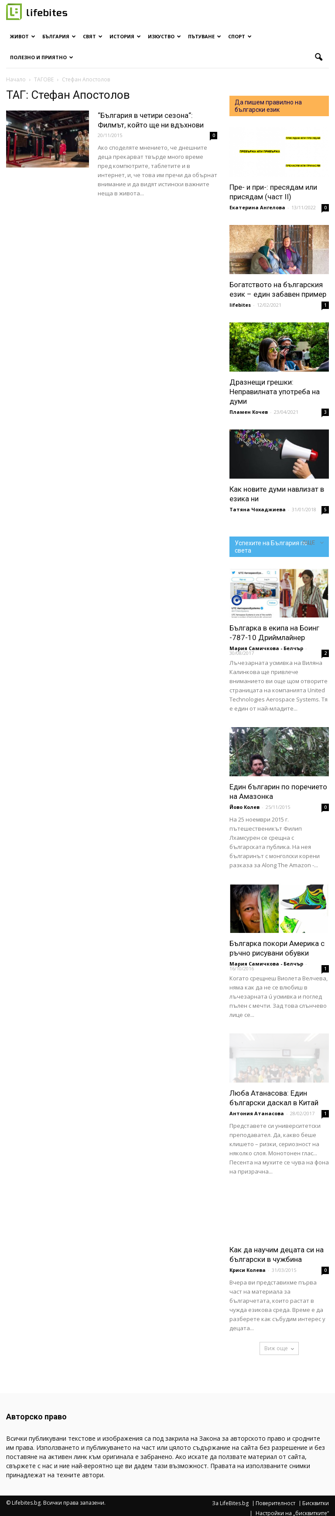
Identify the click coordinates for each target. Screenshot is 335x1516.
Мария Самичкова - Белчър (266, 648)
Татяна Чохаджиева (257, 509)
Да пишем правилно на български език (268, 106)
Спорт (240, 36)
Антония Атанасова (256, 1113)
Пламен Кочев (248, 412)
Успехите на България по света (271, 547)
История (125, 36)
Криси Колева (247, 1270)
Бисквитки (315, 1503)
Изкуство (164, 36)
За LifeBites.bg (230, 1503)
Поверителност (275, 1503)
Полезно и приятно (41, 57)
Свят (93, 36)
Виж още (279, 1348)
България (59, 36)
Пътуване (204, 36)
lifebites (240, 305)
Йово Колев (244, 807)
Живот (22, 36)
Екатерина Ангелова (257, 207)
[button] (318, 57)
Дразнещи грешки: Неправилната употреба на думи (274, 392)
